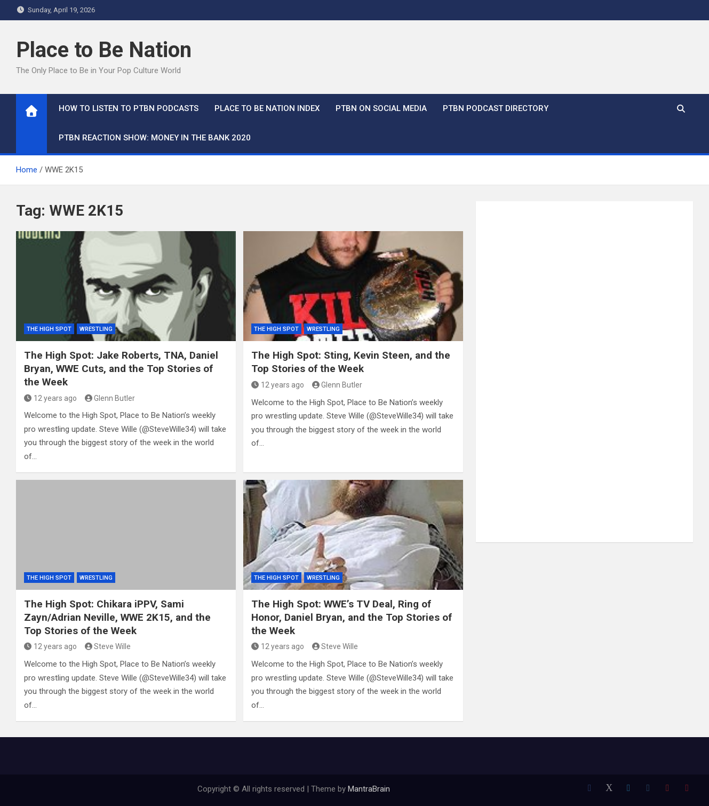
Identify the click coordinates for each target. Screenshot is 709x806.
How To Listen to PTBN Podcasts (128, 108)
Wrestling (96, 329)
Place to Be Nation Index (267, 108)
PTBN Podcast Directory (495, 108)
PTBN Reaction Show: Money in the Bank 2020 (155, 138)
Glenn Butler (110, 398)
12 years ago (50, 398)
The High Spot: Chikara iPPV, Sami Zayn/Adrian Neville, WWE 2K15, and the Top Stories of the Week (117, 617)
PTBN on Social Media (381, 108)
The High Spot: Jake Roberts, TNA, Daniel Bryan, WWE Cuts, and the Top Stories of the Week (121, 368)
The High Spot (49, 329)
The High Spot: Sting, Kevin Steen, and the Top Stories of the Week (350, 362)
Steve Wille (108, 646)
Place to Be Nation (104, 49)
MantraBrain (369, 789)
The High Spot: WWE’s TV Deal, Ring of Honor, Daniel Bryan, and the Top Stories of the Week (351, 617)
